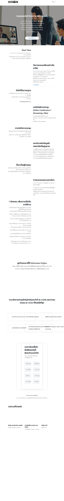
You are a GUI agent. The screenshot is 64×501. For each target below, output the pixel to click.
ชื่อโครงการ (38, 440)
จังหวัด (37, 458)
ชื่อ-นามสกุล (29, 440)
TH (52, 1)
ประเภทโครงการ (38, 446)
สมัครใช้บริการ (32, 38)
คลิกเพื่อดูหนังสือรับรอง (25, 118)
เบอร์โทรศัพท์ (29, 446)
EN (54, 1)
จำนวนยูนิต (38, 452)
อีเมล (27, 452)
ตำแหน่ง (28, 458)
